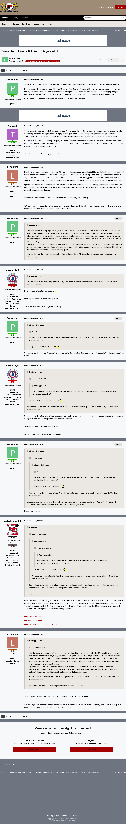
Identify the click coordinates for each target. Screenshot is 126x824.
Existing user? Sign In (103, 7)
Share (100, 60)
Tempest (12, 126)
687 (12, 191)
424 (12, 150)
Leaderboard (39, 24)
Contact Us (65, 816)
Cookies (75, 816)
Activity (15, 18)
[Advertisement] (63, 795)
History (25, 18)
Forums (5, 24)
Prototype (16, 58)
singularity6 (12, 270)
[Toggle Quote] (28, 225)
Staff (50, 24)
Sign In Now (91, 749)
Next (12, 70)
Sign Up (120, 7)
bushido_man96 (12, 521)
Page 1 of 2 (26, 70)
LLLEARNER (12, 167)
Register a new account (34, 749)
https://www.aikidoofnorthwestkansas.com (40, 624)
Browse (5, 19)
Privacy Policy (53, 816)
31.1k (12, 551)
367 (12, 104)
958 (12, 294)
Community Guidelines (21, 24)
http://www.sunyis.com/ (33, 620)
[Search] (95, 18)
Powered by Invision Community (63, 821)
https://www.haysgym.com (34, 616)
